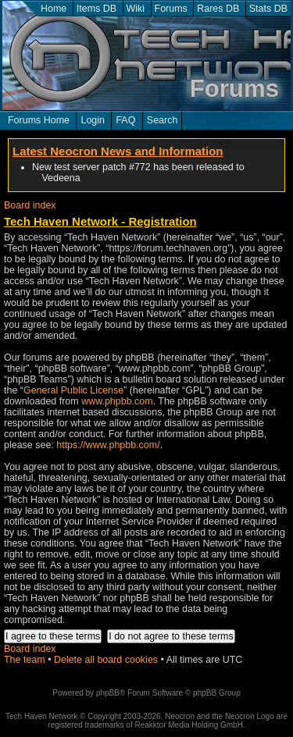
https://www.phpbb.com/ (107, 445)
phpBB (108, 693)
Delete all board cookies (106, 659)
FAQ (125, 120)
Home (53, 8)
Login (92, 120)
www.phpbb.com (116, 401)
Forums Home (39, 120)
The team (24, 659)
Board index (30, 205)
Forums (171, 8)
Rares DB (218, 8)
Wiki (136, 8)
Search (162, 120)
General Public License (73, 390)
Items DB (96, 8)
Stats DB (268, 8)
